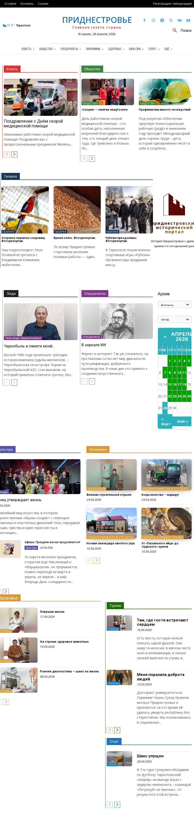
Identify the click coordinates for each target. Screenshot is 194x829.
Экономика (98, 449)
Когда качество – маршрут (160, 494)
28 (165, 408)
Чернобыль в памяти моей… (29, 346)
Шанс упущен (150, 756)
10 (179, 372)
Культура (31, 547)
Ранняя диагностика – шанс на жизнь (69, 671)
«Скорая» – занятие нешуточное (104, 109)
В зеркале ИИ (93, 344)
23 (175, 396)
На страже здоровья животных (64, 641)
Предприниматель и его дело (165, 488)
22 (170, 396)
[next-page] (14, 154)
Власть (12, 69)
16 (175, 384)
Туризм (115, 606)
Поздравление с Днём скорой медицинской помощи (33, 123)
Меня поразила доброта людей (160, 676)
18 (184, 384)
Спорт (114, 741)
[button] (180, 30)
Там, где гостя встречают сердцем (162, 622)
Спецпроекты (94, 294)
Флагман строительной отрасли (108, 494)
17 (179, 384)
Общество (92, 69)
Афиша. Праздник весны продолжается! (52, 542)
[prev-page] (7, 154)
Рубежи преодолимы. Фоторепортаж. (121, 239)
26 (189, 396)
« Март (166, 421)
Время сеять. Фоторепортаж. (75, 238)
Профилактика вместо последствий (164, 109)
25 (184, 396)
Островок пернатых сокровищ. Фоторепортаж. (23, 239)
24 (179, 396)
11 (184, 372)
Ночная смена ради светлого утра (110, 543)
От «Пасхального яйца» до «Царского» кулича (159, 545)
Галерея (10, 176)
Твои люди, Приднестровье (23, 338)
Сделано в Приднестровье (162, 537)
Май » (182, 421)
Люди (11, 294)
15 (170, 384)
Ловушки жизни (52, 611)
